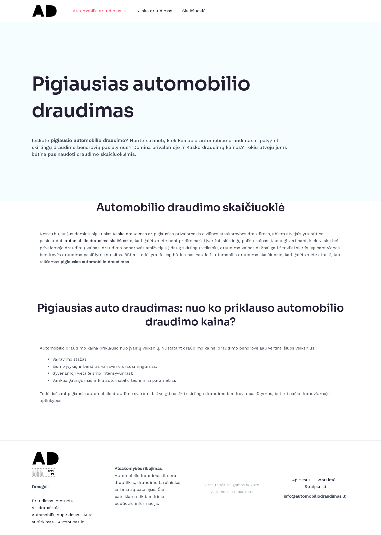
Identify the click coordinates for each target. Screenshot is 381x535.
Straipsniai (338, 483)
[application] (123, 10)
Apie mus (290, 483)
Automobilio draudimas (99, 10)
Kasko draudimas (152, 10)
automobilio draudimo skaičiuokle (100, 240)
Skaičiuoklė (190, 10)
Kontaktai (313, 483)
